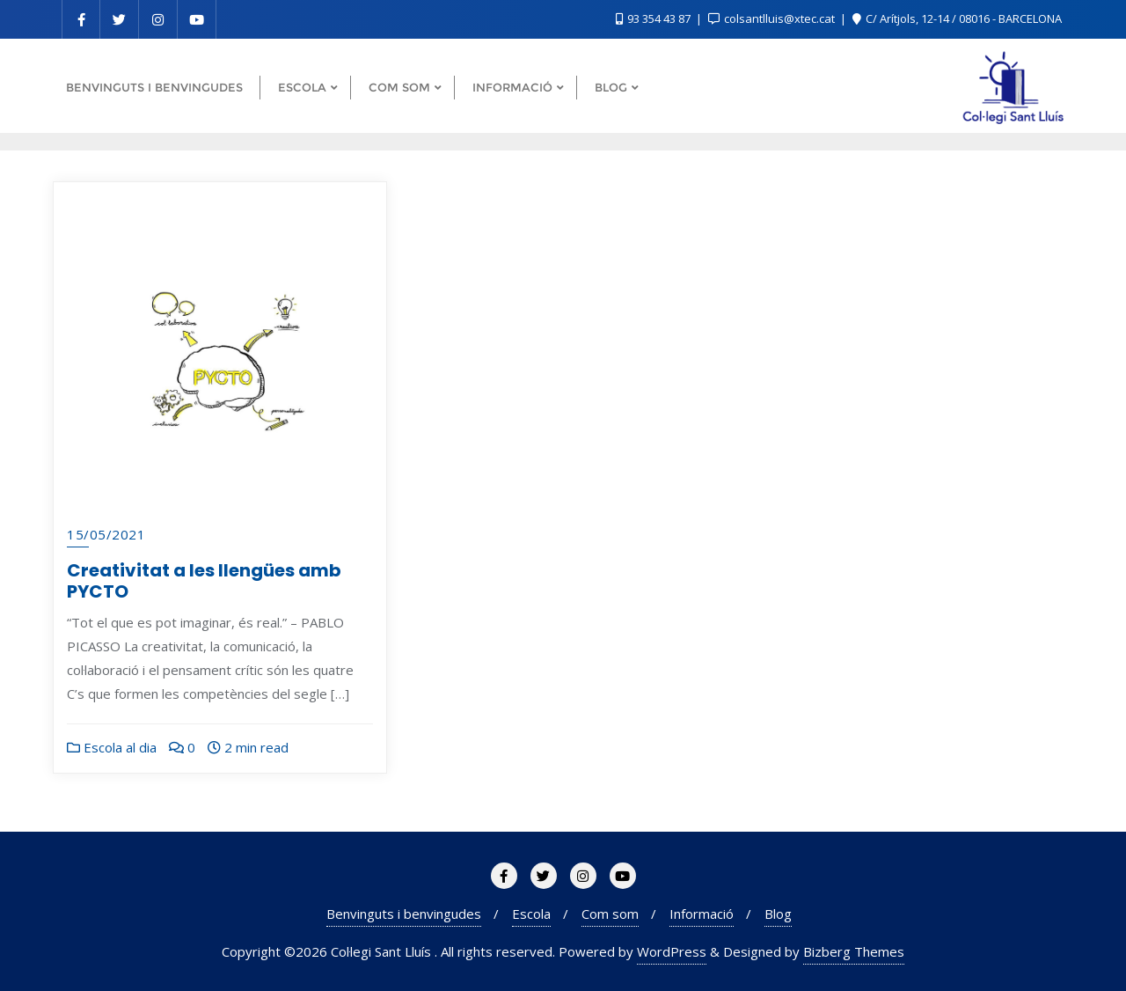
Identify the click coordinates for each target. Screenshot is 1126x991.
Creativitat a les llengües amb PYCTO (204, 581)
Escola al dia (112, 747)
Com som (610, 913)
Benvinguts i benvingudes (403, 913)
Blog (778, 913)
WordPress (671, 951)
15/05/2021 (106, 534)
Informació (701, 913)
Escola (531, 913)
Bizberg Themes (853, 951)
